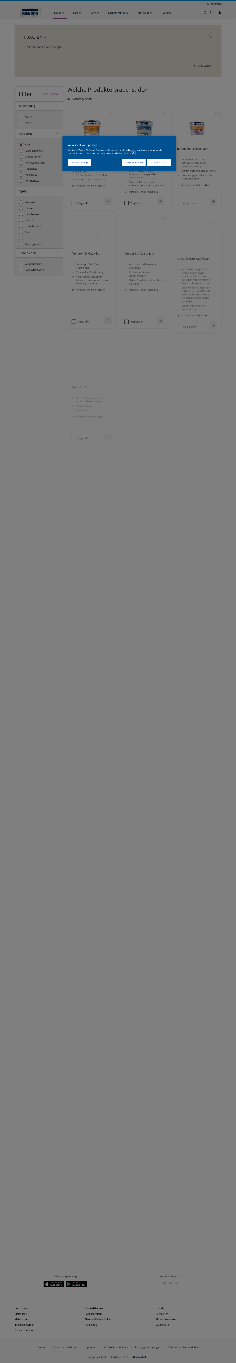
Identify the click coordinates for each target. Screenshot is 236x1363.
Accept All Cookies (133, 162)
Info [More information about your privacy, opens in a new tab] (133, 153)
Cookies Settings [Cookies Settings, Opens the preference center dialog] (79, 162)
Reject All (159, 162)
